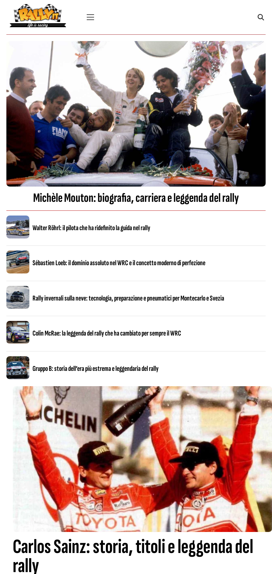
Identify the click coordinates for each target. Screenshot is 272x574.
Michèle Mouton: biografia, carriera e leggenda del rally (136, 198)
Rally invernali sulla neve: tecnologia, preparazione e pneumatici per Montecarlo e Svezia (128, 298)
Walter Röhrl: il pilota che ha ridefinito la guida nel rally (91, 227)
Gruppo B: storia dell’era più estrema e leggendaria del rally (95, 368)
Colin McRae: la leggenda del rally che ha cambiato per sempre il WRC (107, 333)
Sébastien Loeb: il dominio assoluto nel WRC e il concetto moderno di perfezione (119, 263)
